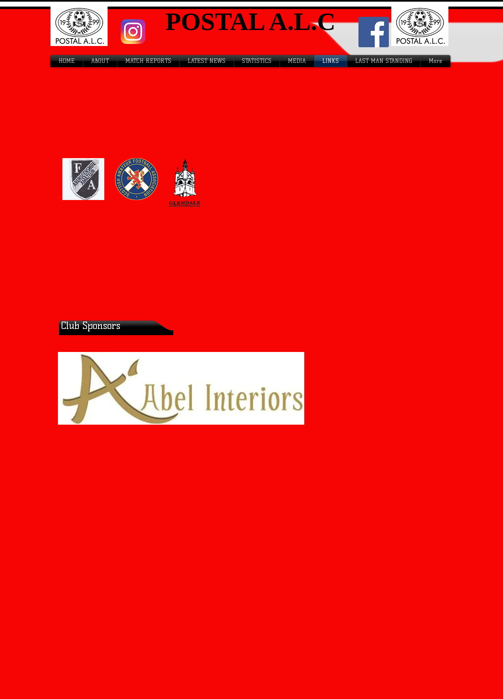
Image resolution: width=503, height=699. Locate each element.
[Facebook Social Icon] (373, 32)
